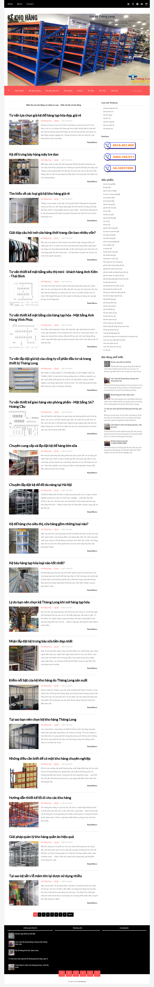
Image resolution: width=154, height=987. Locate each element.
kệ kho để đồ (107, 309)
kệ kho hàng (107, 204)
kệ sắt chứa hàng (109, 252)
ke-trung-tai (107, 198)
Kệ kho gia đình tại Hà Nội (121, 362)
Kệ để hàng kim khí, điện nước (122, 395)
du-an (105, 221)
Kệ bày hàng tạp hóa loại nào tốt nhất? (39, 566)
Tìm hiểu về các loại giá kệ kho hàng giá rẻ (41, 193)
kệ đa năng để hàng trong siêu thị (114, 326)
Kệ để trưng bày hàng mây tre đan (35, 154)
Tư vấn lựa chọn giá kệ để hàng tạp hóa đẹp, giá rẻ (48, 115)
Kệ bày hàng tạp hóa (110, 108)
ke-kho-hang (107, 184)
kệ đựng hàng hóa (109, 330)
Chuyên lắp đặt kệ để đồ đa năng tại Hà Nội (43, 488)
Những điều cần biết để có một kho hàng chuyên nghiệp (53, 762)
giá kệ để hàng (108, 218)
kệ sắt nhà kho (108, 316)
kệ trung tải (107, 201)
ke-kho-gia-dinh (108, 282)
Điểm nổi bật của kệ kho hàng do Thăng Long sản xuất (51, 683)
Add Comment (66, 121)
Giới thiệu (19, 90)
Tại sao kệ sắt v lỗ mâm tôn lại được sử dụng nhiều (48, 879)
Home (10, 4)
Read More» (92, 142)
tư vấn (105, 350)
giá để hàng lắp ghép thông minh (114, 279)
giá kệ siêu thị (108, 208)
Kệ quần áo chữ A (109, 258)
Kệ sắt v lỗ (107, 118)
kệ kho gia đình (108, 303)
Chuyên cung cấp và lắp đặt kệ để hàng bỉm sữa (46, 449)
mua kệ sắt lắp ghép (110, 333)
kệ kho (105, 225)
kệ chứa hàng (108, 238)
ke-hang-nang (108, 235)
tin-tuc (105, 211)
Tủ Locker (68, 90)
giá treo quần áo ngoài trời (112, 275)
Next (71, 917)
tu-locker (106, 248)
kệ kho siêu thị (108, 306)
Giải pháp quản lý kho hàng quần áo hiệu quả (44, 840)
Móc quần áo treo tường (111, 262)
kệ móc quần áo (108, 313)
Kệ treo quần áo (108, 125)
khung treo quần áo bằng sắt (113, 292)
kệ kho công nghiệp (110, 242)
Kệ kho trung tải (108, 122)
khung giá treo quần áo (111, 289)
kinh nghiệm (107, 245)
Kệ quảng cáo (108, 128)
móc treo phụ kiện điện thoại (113, 340)
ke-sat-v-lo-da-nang (110, 194)
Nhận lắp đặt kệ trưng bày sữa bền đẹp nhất (43, 644)
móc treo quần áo (109, 343)
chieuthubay (81, 985)
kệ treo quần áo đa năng (111, 323)
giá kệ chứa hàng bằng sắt (112, 265)
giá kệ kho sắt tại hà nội (111, 269)
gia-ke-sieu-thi (108, 191)
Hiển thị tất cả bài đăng (70, 105)
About (19, 4)
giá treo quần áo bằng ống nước (114, 272)
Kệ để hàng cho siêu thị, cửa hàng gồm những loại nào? (51, 527)
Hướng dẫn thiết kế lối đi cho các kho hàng (42, 801)
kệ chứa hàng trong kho (111, 296)
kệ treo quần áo (108, 319)
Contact (30, 4)
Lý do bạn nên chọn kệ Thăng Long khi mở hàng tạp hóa (52, 605)
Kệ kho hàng (24, 18)
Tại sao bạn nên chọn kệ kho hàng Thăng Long (45, 722)
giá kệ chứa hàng (109, 228)
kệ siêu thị (106, 214)
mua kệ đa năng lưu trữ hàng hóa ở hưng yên (119, 336)
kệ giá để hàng (108, 299)
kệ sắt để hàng (108, 255)
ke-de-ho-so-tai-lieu (110, 231)
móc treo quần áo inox (111, 347)
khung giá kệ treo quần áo (112, 286)
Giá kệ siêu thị (52, 90)
